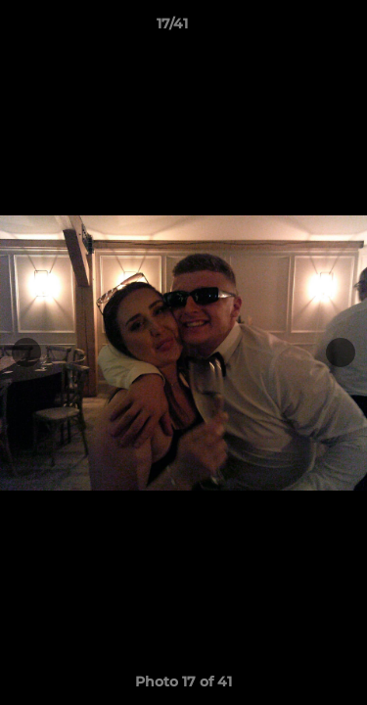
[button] (296, 28)
